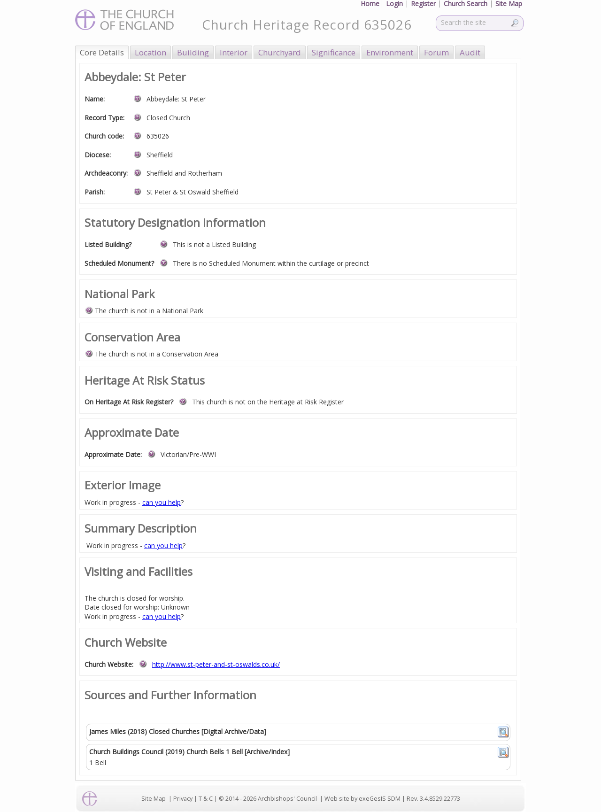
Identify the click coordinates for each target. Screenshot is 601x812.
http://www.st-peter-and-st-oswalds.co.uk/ (216, 664)
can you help (161, 502)
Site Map (153, 799)
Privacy (183, 799)
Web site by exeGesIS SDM (362, 799)
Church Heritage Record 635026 (307, 24)
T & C (206, 799)
